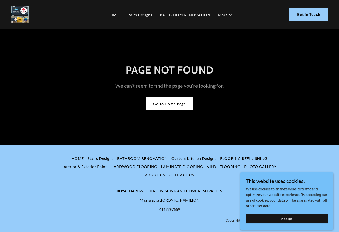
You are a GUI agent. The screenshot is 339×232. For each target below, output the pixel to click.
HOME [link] (113, 15)
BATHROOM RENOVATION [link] (185, 15)
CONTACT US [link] (181, 174)
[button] (225, 15)
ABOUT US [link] (155, 174)
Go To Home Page (169, 103)
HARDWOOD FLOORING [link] (134, 166)
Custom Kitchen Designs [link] (193, 158)
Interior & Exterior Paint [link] (84, 166)
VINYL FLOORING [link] (223, 166)
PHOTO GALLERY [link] (260, 166)
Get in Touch (308, 14)
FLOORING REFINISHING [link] (243, 158)
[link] (20, 14)
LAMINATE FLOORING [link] (182, 166)
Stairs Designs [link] (139, 15)
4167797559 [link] (169, 209)
